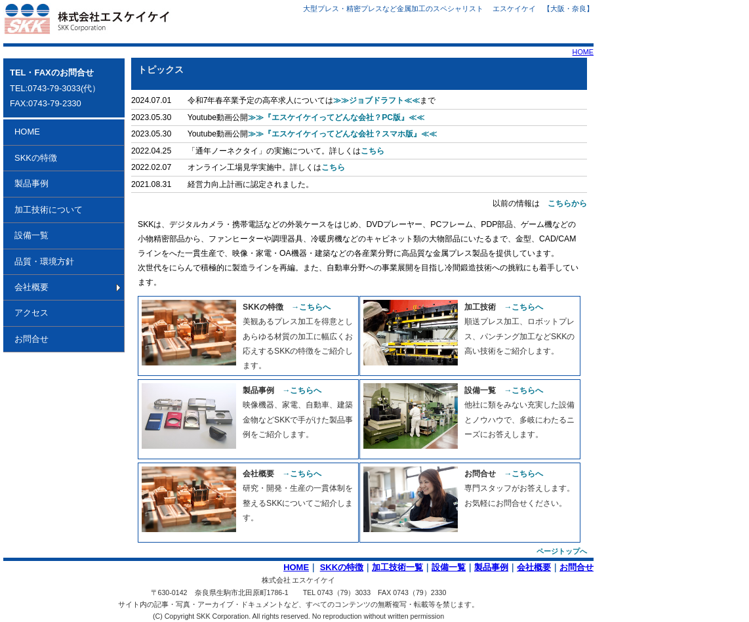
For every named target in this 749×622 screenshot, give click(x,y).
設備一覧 (31, 235)
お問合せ (31, 339)
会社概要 (31, 287)
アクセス (31, 313)
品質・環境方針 (44, 261)
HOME (583, 52)
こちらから (567, 203)
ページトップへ (561, 551)
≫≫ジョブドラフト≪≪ (376, 100)
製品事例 (31, 183)
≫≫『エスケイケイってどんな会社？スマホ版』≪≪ (342, 133)
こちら (372, 151)
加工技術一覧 (397, 567)
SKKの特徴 (35, 158)
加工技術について (48, 210)
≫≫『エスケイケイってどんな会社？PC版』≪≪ (336, 117)
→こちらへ (311, 307)
